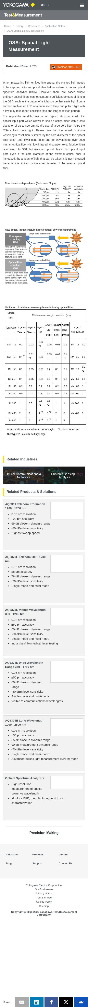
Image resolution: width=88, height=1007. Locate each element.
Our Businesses (44, 889)
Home (7, 26)
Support (37, 863)
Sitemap (44, 906)
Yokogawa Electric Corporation (44, 885)
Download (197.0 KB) (66, 67)
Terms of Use (44, 897)
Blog (9, 863)
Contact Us (66, 863)
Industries (12, 854)
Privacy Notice (44, 893)
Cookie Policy (44, 901)
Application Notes (55, 26)
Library (19, 26)
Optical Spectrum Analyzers (24, 778)
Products (38, 854)
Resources (34, 26)
